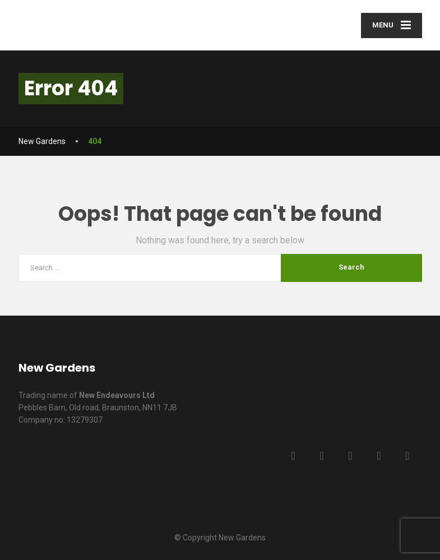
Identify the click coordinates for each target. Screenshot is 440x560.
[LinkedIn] (350, 456)
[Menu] (391, 25)
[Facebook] (293, 456)
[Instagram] (407, 456)
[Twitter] (322, 456)
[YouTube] (379, 456)
